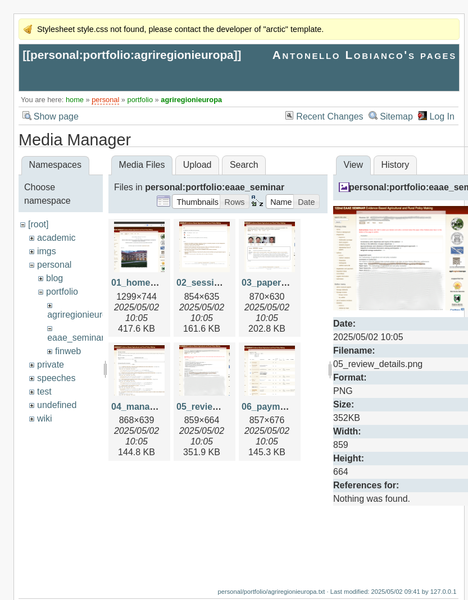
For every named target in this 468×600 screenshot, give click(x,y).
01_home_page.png (153, 282)
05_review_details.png (224, 406)
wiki (44, 418)
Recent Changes (329, 116)
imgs (46, 251)
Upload (197, 165)
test (44, 391)
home (75, 99)
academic (56, 237)
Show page (56, 116)
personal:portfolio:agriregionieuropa (132, 54)
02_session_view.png (222, 282)
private (50, 364)
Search (244, 165)
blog (54, 278)
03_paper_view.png (283, 282)
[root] (38, 224)
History (395, 165)
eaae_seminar (75, 337)
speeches (56, 378)
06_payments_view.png (292, 406)
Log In (441, 116)
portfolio (140, 99)
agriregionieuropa (191, 99)
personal (105, 99)
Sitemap (396, 116)
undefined (56, 405)
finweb (68, 351)
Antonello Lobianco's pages (364, 54)
